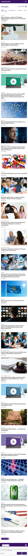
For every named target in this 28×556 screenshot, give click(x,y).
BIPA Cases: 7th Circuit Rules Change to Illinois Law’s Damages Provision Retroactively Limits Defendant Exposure (13, 148)
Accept (24, 553)
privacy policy (9, 550)
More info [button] (2, 553)
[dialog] (14, 551)
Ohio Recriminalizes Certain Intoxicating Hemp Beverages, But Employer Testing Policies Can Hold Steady (14, 506)
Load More (4, 538)
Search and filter (22, 6)
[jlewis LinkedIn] (26, 545)
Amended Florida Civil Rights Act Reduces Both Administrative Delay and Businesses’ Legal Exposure (13, 379)
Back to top (5, 545)
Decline (19, 553)
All (2, 10)
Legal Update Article (12, 10)
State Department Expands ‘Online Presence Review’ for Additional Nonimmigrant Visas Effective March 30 (12, 327)
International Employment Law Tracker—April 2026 (14, 173)
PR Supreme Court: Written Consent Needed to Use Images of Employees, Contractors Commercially (13, 224)
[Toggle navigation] (25, 1)
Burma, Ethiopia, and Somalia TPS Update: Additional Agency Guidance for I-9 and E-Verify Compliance (13, 19)
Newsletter (20, 10)
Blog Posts (6, 11)
